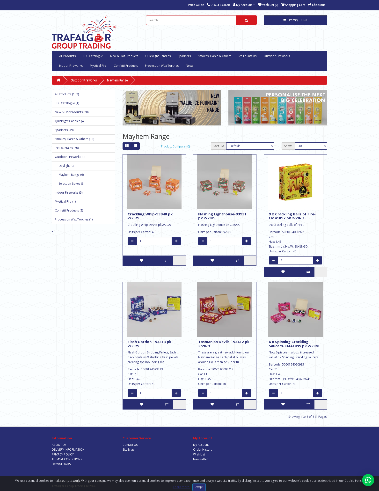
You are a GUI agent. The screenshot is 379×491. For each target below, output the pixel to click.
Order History (202, 449)
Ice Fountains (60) (67, 148)
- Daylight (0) (64, 166)
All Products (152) (67, 94)
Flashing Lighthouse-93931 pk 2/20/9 (222, 216)
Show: (288, 146)
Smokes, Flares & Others (214, 56)
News (189, 66)
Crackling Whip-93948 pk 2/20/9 (150, 216)
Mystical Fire (98, 66)
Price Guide (196, 5)
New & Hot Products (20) (71, 112)
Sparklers (184, 56)
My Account (201, 445)
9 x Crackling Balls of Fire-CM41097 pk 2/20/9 (292, 216)
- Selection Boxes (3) (69, 184)
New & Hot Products (124, 56)
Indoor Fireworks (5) (68, 193)
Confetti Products (126, 66)
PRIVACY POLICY (63, 454)
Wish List (199, 454)
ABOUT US (59, 445)
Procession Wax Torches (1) (74, 219)
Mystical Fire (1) (65, 201)
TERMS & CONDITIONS (67, 459)
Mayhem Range (117, 80)
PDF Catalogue (93, 56)
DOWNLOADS (61, 464)
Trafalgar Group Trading (85, 481)
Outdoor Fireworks (277, 56)
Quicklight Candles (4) (69, 121)
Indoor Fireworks (71, 66)
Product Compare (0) (175, 146)
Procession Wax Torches (162, 66)
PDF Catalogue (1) (67, 103)
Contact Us (130, 445)
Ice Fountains (247, 56)
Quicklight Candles (158, 56)
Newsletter (200, 459)
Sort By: (218, 146)
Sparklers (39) (64, 130)
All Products (67, 56)
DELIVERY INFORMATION (68, 449)
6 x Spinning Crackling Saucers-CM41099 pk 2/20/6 (294, 343)
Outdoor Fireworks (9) (70, 157)
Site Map (128, 449)
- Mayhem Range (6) (69, 175)
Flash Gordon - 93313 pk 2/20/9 (149, 343)
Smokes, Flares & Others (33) (74, 139)
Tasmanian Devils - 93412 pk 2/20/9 (223, 343)
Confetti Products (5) (69, 210)
